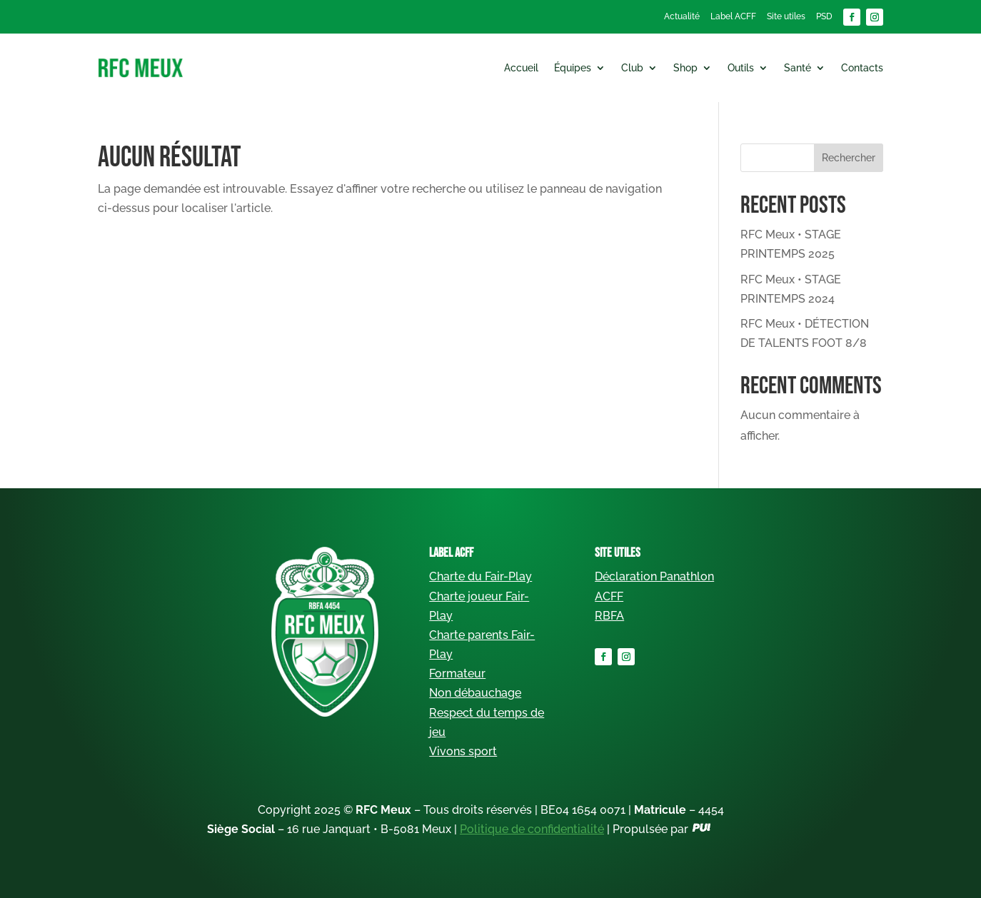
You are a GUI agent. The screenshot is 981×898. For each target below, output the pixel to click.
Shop (685, 68)
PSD (824, 16)
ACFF (609, 596)
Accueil (521, 68)
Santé (797, 68)
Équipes (572, 68)
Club (632, 68)
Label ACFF (733, 16)
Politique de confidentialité (532, 829)
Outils (741, 68)
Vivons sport (463, 751)
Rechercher (848, 157)
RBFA (609, 615)
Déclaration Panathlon (654, 576)
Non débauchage (475, 693)
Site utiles (786, 16)
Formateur (457, 673)
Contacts (862, 68)
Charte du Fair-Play (480, 576)
